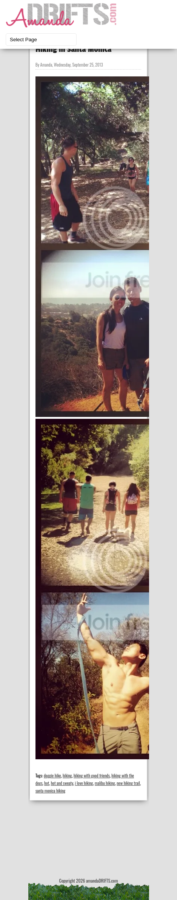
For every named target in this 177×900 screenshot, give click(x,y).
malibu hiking (105, 783)
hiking (67, 776)
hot (46, 783)
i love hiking (84, 783)
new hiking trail (128, 783)
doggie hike (52, 776)
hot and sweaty (62, 783)
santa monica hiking (50, 791)
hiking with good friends (92, 776)
